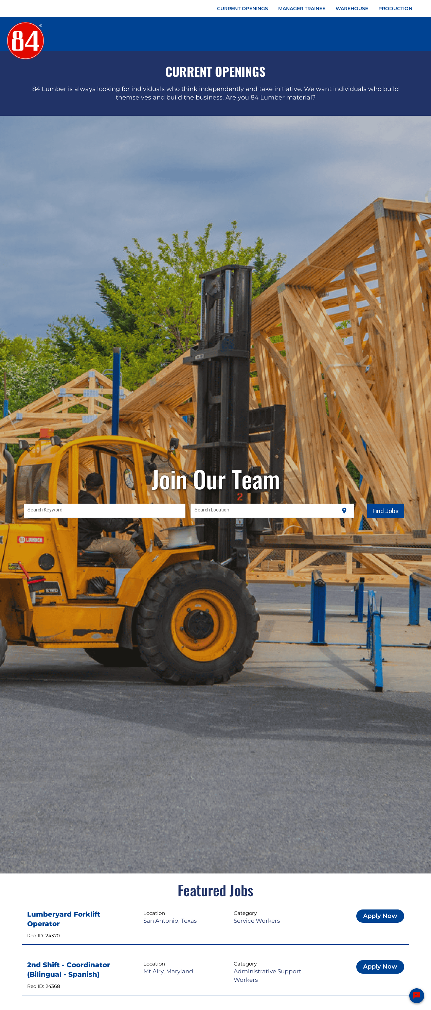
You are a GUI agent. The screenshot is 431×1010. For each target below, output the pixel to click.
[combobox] (105, 511)
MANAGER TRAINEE (301, 8)
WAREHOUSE (352, 8)
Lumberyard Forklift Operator (63, 919)
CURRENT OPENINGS (242, 8)
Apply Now (380, 916)
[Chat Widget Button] (416, 995)
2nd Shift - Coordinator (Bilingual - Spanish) (68, 970)
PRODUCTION (395, 8)
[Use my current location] (344, 511)
